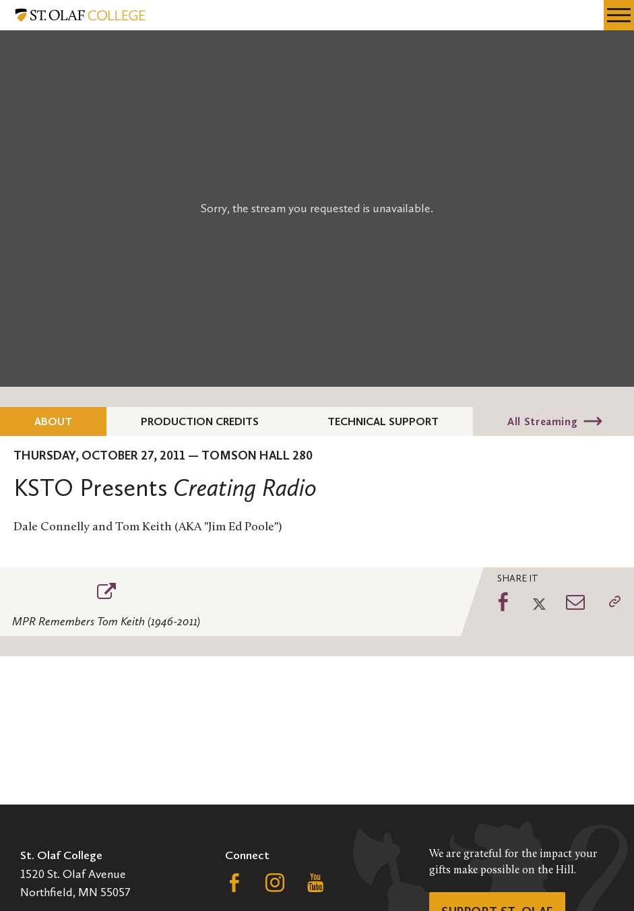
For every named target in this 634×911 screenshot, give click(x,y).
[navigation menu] (619, 15)
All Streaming (542, 421)
